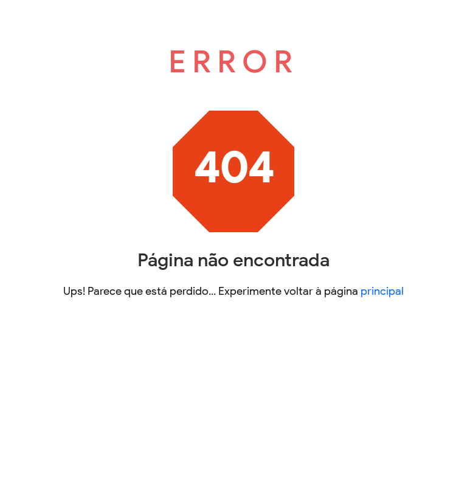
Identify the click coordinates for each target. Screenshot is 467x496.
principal (382, 291)
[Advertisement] (233, 407)
